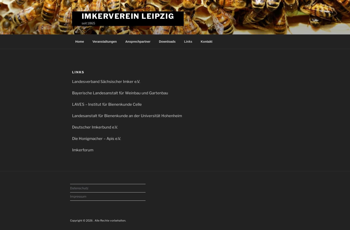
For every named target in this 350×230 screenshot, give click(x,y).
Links (188, 41)
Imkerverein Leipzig (128, 16)
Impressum (78, 196)
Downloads (167, 41)
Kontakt (206, 41)
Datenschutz (79, 188)
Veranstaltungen (104, 41)
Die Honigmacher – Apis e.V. (96, 138)
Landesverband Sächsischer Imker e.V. (106, 81)
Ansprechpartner (137, 41)
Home (79, 41)
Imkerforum (82, 150)
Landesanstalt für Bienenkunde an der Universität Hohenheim (127, 116)
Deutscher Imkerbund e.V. (95, 127)
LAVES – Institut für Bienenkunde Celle (107, 104)
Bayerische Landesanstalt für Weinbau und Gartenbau (120, 93)
